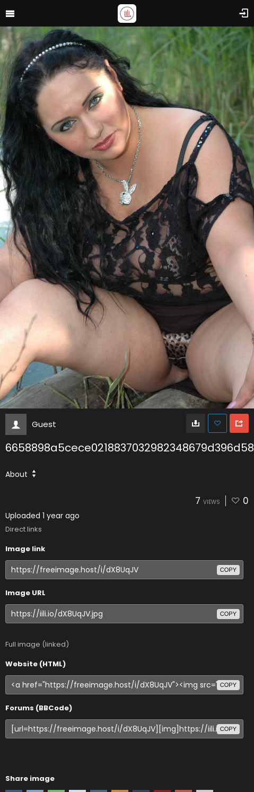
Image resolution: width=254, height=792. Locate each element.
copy (228, 570)
